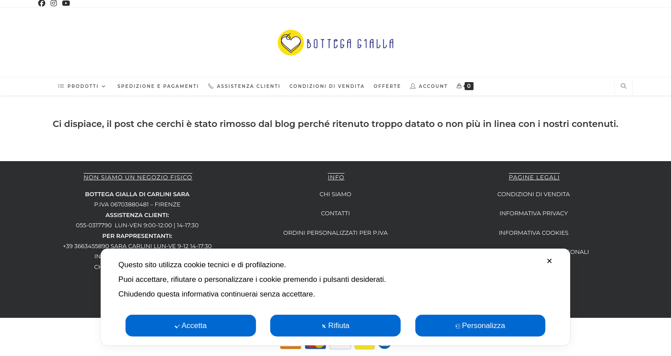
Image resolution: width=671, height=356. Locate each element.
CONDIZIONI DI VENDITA (533, 194)
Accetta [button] (191, 325)
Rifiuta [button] (335, 325)
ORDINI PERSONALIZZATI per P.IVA (335, 232)
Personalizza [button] (480, 325)
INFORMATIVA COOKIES (533, 232)
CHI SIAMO (335, 194)
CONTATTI (335, 213)
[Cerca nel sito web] (623, 86)
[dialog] (335, 297)
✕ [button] (549, 261)
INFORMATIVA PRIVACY (533, 213)
